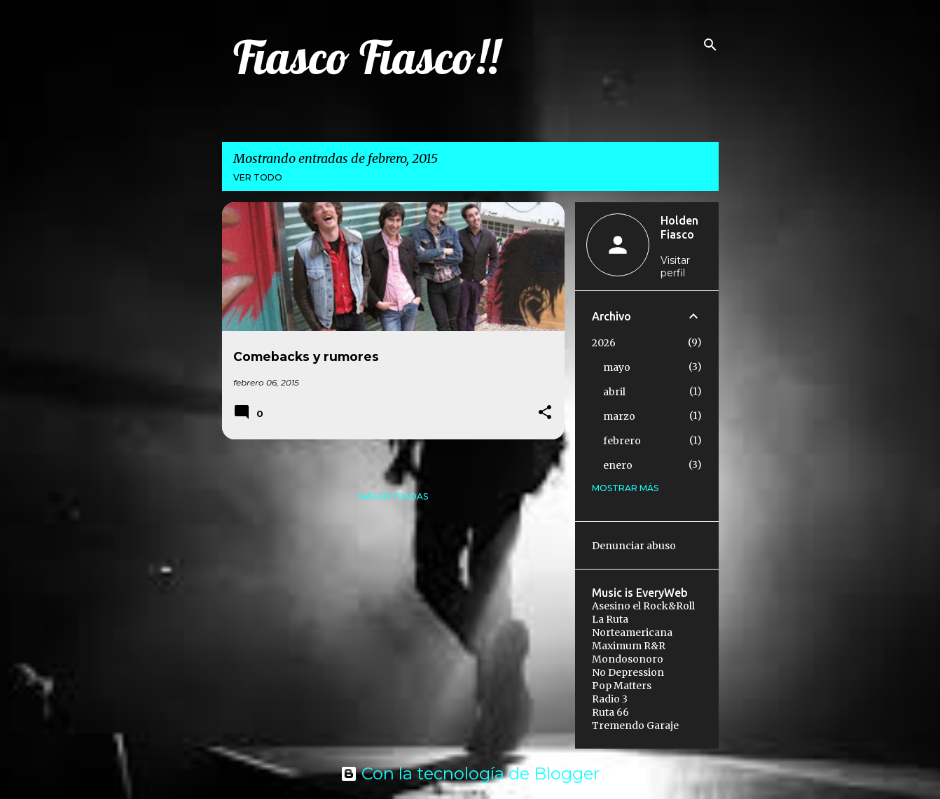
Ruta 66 (610, 712)
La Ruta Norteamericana (632, 626)
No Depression (628, 672)
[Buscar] (710, 45)
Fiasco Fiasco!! (366, 57)
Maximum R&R (628, 645)
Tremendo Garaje (635, 725)
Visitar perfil (675, 266)
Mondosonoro (627, 659)
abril (614, 392)
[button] (545, 413)
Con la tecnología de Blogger (470, 773)
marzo (619, 416)
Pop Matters (621, 685)
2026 (604, 343)
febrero (622, 440)
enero (618, 465)
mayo (616, 367)
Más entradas (393, 496)
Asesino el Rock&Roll (643, 606)
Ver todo (257, 177)
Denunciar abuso (634, 545)
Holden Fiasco (679, 227)
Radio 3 (610, 699)
